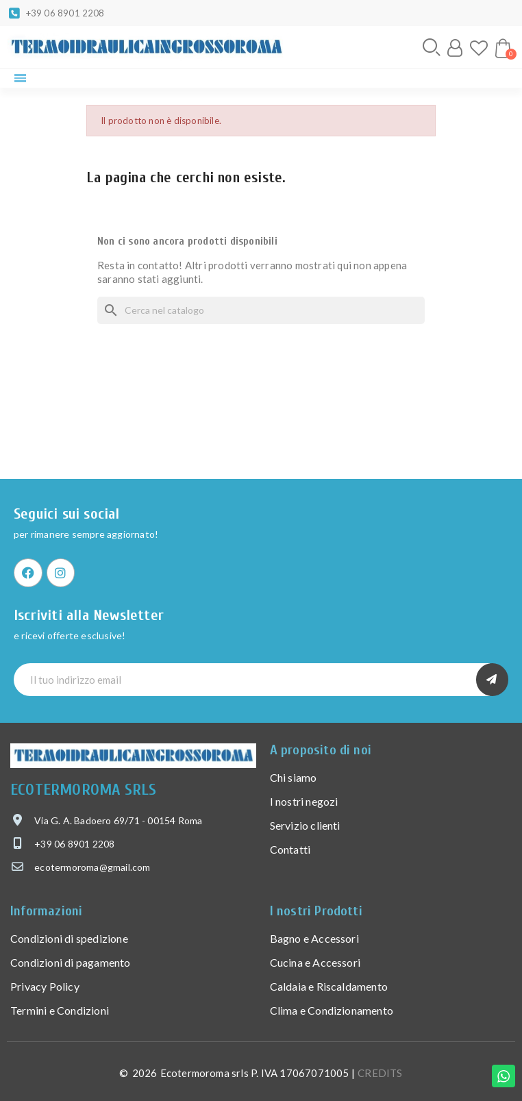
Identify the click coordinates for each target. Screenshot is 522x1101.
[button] (431, 47)
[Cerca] (261, 310)
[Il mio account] (454, 48)
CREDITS (380, 1073)
